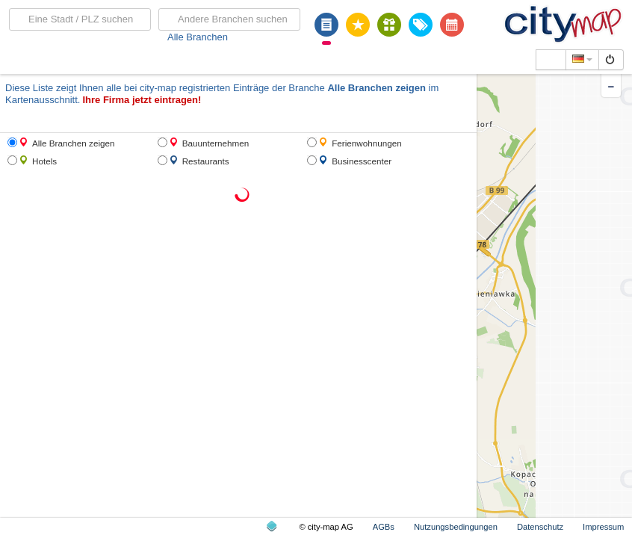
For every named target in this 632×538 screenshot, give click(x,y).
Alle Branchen (197, 37)
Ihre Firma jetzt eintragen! (141, 99)
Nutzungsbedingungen (456, 526)
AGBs (383, 526)
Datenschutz (540, 526)
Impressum (603, 526)
